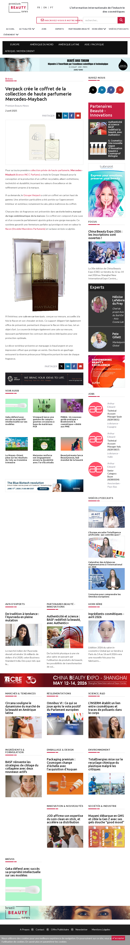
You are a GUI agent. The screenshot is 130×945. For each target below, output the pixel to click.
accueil (10, 29)
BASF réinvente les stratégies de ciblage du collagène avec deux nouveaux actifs (21, 766)
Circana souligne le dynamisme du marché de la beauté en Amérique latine (22, 707)
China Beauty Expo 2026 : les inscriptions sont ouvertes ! (105, 235)
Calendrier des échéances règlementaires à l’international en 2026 (105, 564)
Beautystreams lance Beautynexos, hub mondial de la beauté (72, 457)
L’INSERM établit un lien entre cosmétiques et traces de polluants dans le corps (105, 707)
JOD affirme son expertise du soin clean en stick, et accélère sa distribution (65, 819)
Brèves (9, 78)
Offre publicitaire (60, 929)
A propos (25, 929)
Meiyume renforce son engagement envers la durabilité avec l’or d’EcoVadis (43, 459)
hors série (97, 29)
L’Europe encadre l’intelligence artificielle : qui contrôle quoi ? (104, 533)
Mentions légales (101, 929)
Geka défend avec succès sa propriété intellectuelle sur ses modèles (16, 420)
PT (51, 7)
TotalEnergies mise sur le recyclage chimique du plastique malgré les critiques (105, 764)
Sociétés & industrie (102, 806)
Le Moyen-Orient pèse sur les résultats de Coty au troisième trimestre (16, 459)
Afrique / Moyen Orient (20, 51)
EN (45, 7)
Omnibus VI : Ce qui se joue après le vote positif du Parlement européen (64, 706)
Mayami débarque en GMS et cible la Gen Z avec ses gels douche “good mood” (106, 819)
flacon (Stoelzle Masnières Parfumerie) (25, 228)
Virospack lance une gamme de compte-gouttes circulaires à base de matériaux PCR (43, 422)
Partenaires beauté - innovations (101, 110)
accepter (118, 938)
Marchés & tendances (20, 693)
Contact (40, 929)
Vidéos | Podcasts (119, 29)
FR (38, 7)
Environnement (99, 749)
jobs (44, 29)
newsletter (81, 929)
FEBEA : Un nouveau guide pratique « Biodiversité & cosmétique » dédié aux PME (71, 422)
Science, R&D (96, 693)
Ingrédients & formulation (15, 751)
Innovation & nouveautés (65, 806)
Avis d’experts (15, 604)
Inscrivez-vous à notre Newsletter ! (59, 20)
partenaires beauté (79, 29)
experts (59, 29)
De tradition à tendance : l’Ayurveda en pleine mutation (22, 617)
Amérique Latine (68, 44)
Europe (15, 44)
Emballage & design (60, 749)
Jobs (91, 393)
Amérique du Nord (41, 44)
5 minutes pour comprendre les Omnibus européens (104, 595)
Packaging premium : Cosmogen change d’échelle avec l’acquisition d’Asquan (62, 764)
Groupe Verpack (32, 195)
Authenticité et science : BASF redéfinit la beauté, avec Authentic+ (64, 620)
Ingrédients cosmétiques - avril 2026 (106, 615)
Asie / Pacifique (94, 44)
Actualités (25, 29)
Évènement (10, 34)
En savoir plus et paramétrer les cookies (46, 941)
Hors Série (95, 604)
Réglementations (59, 693)
